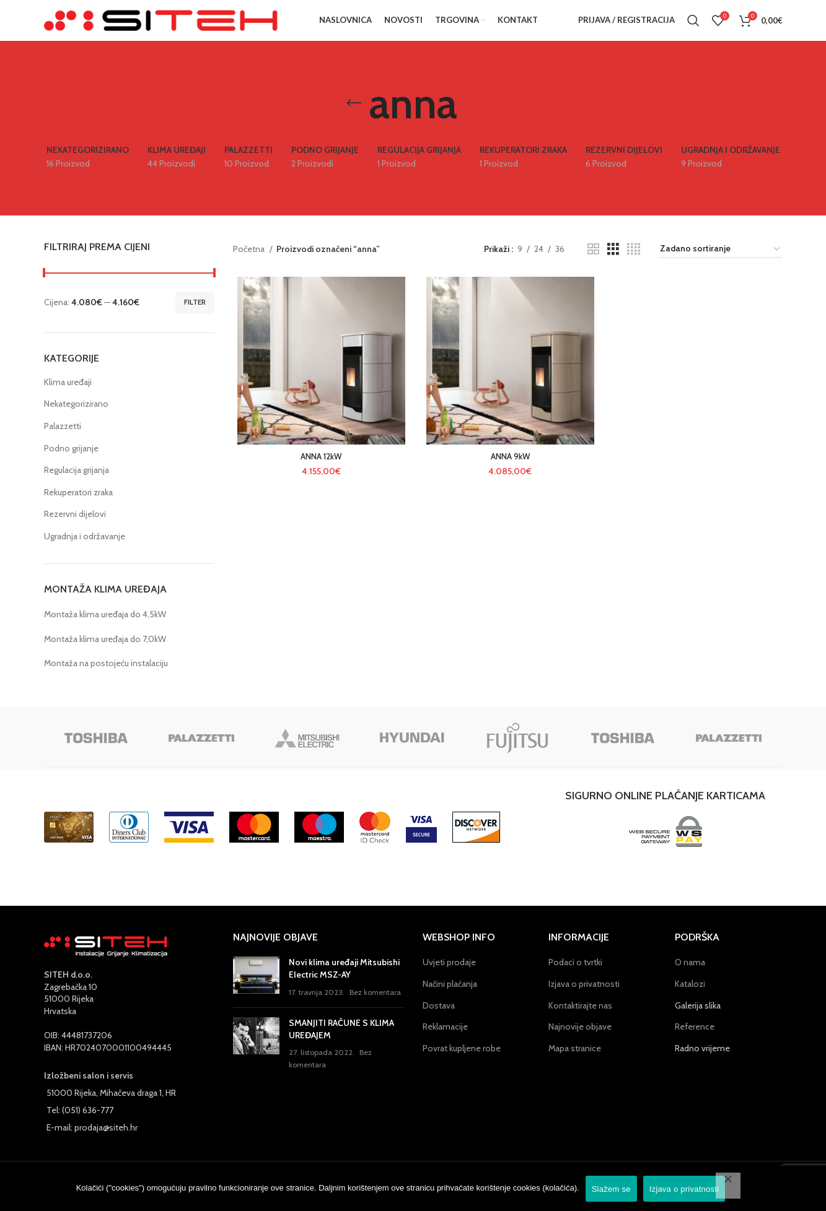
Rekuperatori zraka (78, 507)
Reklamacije (445, 1041)
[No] (728, 1186)
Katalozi (690, 998)
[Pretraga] (693, 27)
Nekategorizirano (76, 419)
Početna (249, 263)
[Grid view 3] (613, 264)
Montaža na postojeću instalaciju (106, 678)
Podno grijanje (71, 463)
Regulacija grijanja (76, 484)
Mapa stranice (574, 1063)
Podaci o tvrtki (575, 977)
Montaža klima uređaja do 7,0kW (105, 653)
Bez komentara (375, 1007)
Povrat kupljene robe (462, 1063)
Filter (195, 316)
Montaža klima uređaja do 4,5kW (105, 629)
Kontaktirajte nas (580, 1020)
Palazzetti (62, 440)
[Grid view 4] (633, 264)
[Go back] (353, 118)
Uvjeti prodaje (449, 977)
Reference (694, 1041)
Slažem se (611, 1189)
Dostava (439, 1020)
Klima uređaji (68, 396)
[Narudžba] (721, 264)
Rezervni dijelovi (75, 529)
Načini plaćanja (450, 998)
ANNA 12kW (318, 473)
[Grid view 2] (593, 264)
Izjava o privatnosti (584, 998)
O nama (690, 977)
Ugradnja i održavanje (84, 551)
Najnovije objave (580, 1041)
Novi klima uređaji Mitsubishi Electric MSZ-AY (344, 983)
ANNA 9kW (507, 473)
